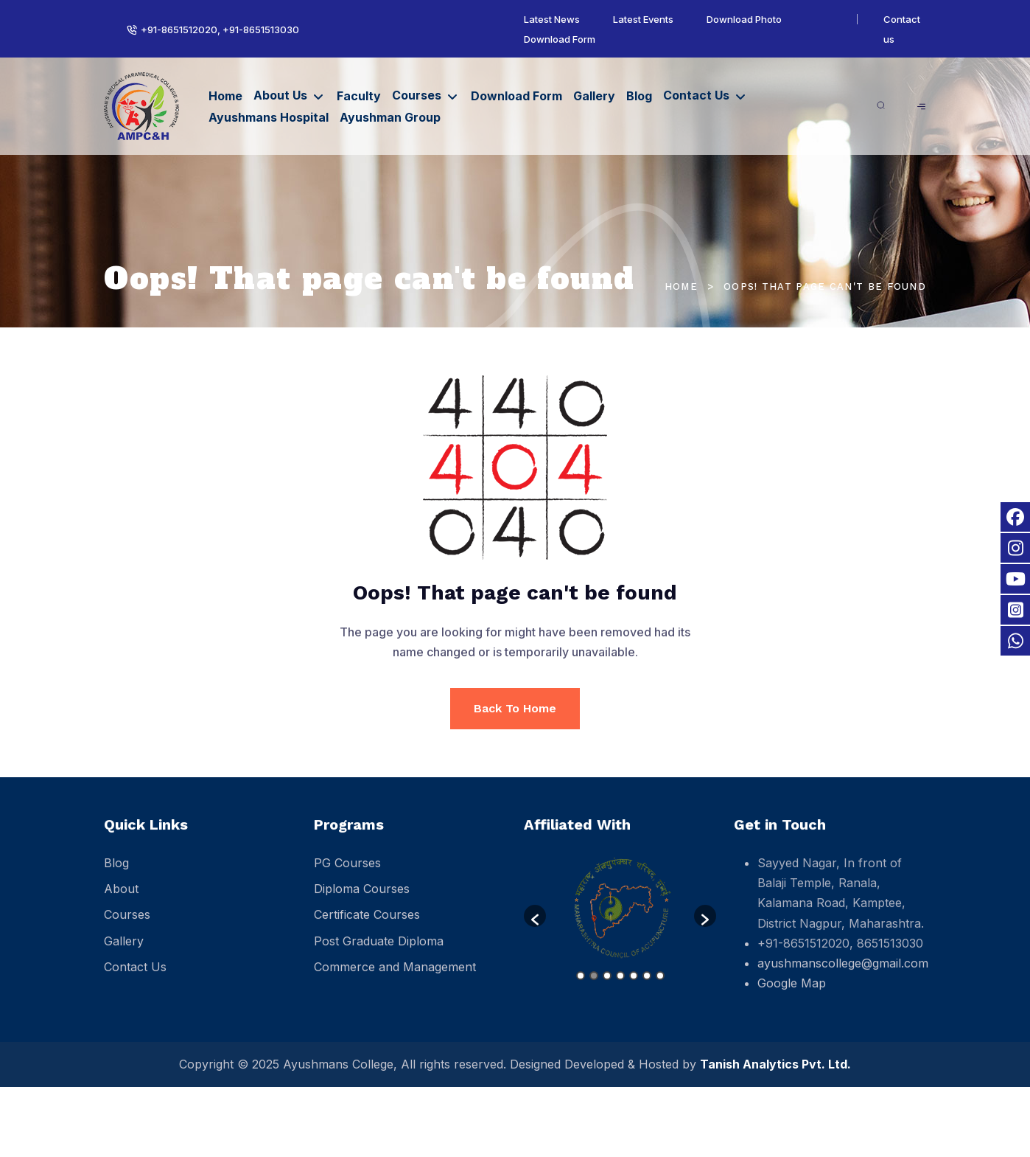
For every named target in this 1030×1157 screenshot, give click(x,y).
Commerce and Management (395, 977)
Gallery (594, 95)
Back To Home (515, 708)
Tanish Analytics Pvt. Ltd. (775, 1064)
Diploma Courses (362, 899)
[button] (535, 926)
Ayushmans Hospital (269, 117)
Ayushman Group (390, 117)
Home (225, 95)
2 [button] (593, 985)
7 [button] (660, 985)
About (121, 899)
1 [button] (580, 985)
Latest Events (643, 19)
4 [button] (620, 985)
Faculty (359, 95)
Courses (416, 95)
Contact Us (696, 95)
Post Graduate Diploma (379, 951)
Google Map (791, 993)
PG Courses (347, 873)
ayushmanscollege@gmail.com (842, 973)
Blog (639, 95)
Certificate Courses (367, 925)
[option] (620, 919)
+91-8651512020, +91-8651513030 (220, 29)
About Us (280, 95)
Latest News (552, 19)
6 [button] (646, 985)
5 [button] (633, 985)
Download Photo (744, 19)
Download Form (559, 39)
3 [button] (607, 985)
